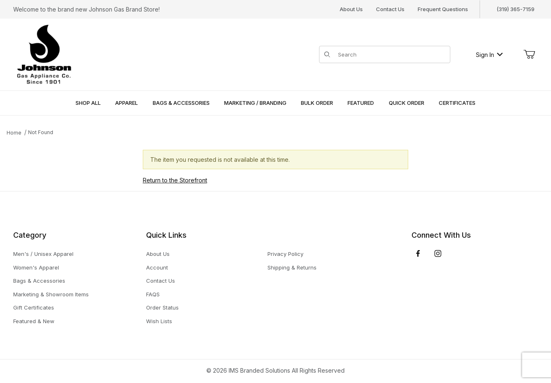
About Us (351, 9)
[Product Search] (391, 54)
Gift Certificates (33, 307)
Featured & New (33, 321)
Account (157, 267)
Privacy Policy (285, 254)
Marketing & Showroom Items (51, 294)
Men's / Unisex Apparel (43, 254)
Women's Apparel (36, 267)
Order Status (162, 307)
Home (14, 133)
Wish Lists (159, 321)
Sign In (489, 54)
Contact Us (390, 9)
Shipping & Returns (292, 267)
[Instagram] (438, 253)
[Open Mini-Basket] (529, 54)
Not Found (40, 132)
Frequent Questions (443, 9)
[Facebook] (418, 253)
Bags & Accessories (39, 280)
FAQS (153, 294)
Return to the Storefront (175, 180)
